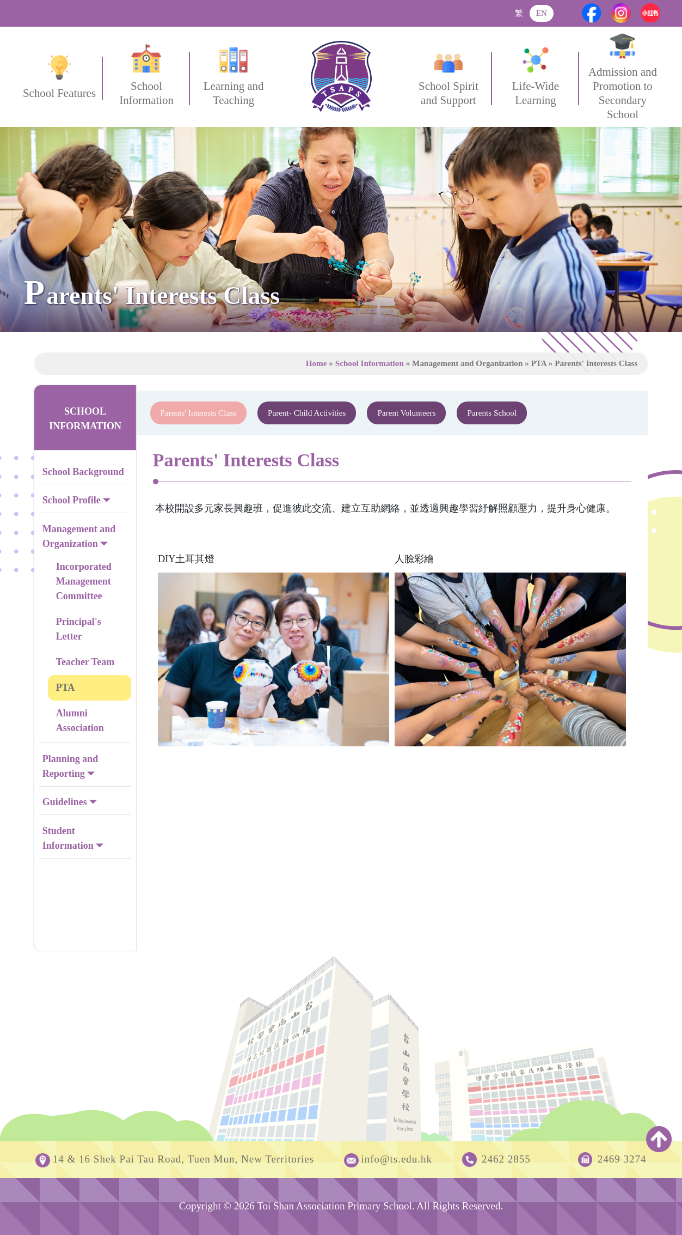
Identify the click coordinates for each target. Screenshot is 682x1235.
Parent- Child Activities (307, 412)
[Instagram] (621, 13)
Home (316, 363)
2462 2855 (506, 1159)
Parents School (492, 412)
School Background (83, 471)
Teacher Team (85, 661)
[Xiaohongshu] (650, 13)
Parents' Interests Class (198, 412)
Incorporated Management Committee (84, 581)
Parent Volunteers (406, 412)
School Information (369, 363)
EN (541, 12)
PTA (65, 687)
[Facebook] (591, 13)
